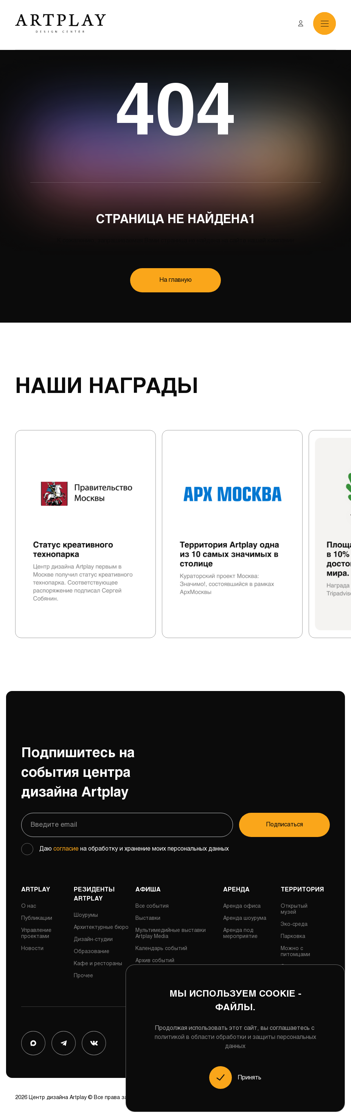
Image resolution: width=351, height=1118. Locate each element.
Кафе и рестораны (98, 963)
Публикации (36, 918)
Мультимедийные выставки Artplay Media (170, 933)
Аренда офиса (242, 906)
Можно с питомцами (295, 951)
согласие (66, 849)
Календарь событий (161, 948)
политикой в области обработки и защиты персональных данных (235, 1041)
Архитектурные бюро (101, 927)
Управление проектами (36, 933)
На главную (176, 280)
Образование (91, 951)
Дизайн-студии (93, 939)
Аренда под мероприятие (240, 933)
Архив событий (154, 960)
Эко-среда (294, 924)
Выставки (147, 918)
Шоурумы (86, 915)
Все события (152, 906)
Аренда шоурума (244, 918)
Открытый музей (294, 909)
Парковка (293, 936)
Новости (32, 948)
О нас (28, 906)
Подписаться (284, 825)
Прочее (83, 976)
